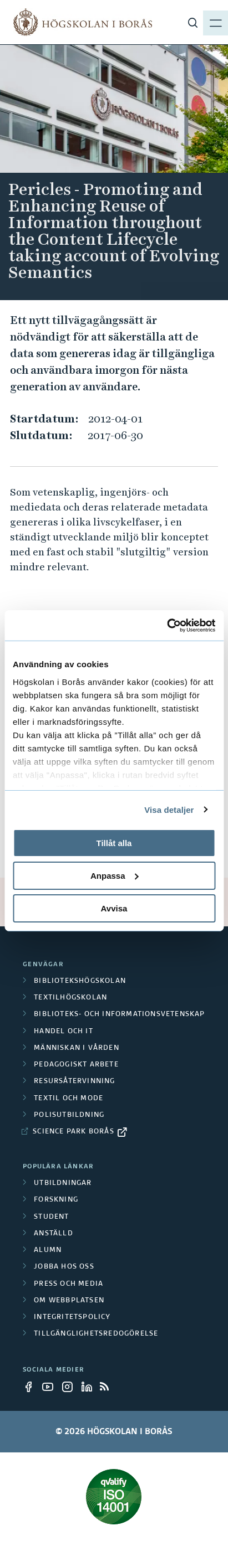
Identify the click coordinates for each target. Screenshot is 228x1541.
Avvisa (114, 908)
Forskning (56, 1200)
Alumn (48, 1250)
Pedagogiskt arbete (76, 1065)
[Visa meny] (211, 22)
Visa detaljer (169, 809)
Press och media (68, 1284)
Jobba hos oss (64, 1267)
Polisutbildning (69, 1115)
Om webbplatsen (69, 1301)
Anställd (53, 1234)
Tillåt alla (114, 843)
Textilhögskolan (70, 998)
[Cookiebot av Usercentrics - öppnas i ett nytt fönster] (166, 625)
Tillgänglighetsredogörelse (96, 1334)
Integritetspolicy (72, 1317)
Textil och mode (68, 1098)
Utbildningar (63, 1183)
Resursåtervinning (74, 1081)
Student (51, 1217)
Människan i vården (76, 1048)
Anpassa (114, 875)
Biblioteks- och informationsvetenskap (119, 1014)
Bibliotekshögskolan (80, 981)
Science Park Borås (73, 1132)
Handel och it (63, 1031)
